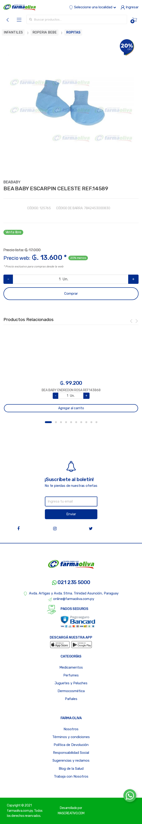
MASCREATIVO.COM (71, 813)
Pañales (71, 699)
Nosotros (71, 729)
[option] (71, 107)
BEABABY (11, 182)
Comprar (71, 293)
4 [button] (66, 422)
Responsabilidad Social (71, 753)
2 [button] (56, 422)
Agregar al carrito (71, 408)
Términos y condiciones (71, 737)
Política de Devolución (71, 745)
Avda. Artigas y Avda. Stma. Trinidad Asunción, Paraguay (71, 593)
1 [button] (48, 422)
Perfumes (71, 675)
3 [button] (61, 422)
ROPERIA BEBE (44, 32)
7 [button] (81, 422)
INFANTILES (13, 32)
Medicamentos (71, 667)
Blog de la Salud (71, 768)
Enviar (71, 514)
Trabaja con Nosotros (71, 776)
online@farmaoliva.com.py (71, 599)
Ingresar (130, 7)
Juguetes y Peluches (71, 683)
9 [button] (91, 422)
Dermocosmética (71, 691)
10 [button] (96, 422)
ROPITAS (73, 32)
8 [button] (86, 422)
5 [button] (71, 422)
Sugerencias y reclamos (71, 760)
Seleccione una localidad (92, 7)
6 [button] (76, 422)
